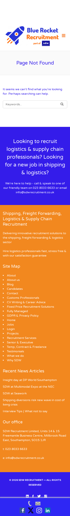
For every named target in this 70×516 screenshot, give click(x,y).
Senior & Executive (20, 342)
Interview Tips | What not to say (25, 411)
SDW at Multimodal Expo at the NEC (28, 387)
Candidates (15, 289)
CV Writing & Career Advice (26, 302)
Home (11, 320)
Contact (12, 293)
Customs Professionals (23, 298)
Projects (13, 333)
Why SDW (14, 360)
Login (11, 329)
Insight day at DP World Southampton (30, 380)
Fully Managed (17, 311)
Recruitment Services (21, 338)
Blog (10, 284)
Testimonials (15, 351)
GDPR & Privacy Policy (23, 316)
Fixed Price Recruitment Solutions (30, 307)
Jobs (10, 324)
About (11, 275)
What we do (15, 356)
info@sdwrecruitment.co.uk (35, 192)
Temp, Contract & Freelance (26, 347)
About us (13, 280)
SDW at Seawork (15, 393)
